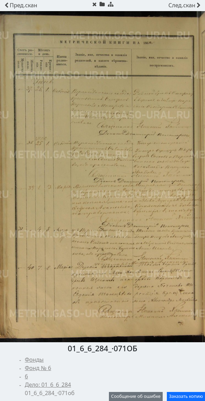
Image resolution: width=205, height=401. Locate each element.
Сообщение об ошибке (136, 396)
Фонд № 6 (38, 368)
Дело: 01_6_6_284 (48, 384)
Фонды (34, 359)
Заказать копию (186, 396)
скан (21, 5)
